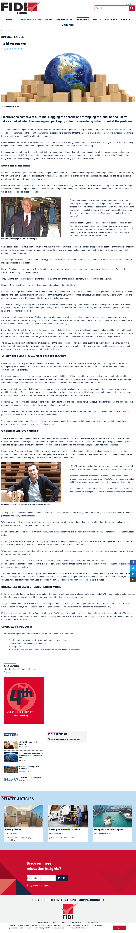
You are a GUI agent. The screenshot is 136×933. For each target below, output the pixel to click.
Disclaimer (93, 922)
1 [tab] (16, 726)
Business (111, 19)
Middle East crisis (29, 19)
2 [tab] (20, 726)
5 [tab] (32, 726)
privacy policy (44, 885)
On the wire (64, 19)
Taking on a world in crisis (65, 829)
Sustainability (10, 840)
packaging (27, 837)
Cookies (73, 922)
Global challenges (55, 837)
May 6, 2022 (22, 760)
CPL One (79, 929)
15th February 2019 (10, 106)
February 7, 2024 (24, 747)
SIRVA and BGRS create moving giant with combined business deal (31, 755)
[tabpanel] (24, 700)
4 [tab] (28, 726)
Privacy (83, 922)
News (49, 19)
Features (83, 19)
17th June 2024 (11, 834)
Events (126, 19)
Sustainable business (12, 48)
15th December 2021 (57, 834)
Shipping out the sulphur (109, 829)
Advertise (42, 922)
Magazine (68, 24)
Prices (66, 837)
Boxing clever (13, 829)
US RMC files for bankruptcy (30, 778)
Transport (73, 837)
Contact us (53, 922)
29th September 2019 (102, 834)
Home (9, 19)
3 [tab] (24, 726)
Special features (10, 31)
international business (13, 837)
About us (64, 922)
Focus (97, 19)
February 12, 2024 (24, 780)
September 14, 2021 (25, 771)
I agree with (39, 885)
